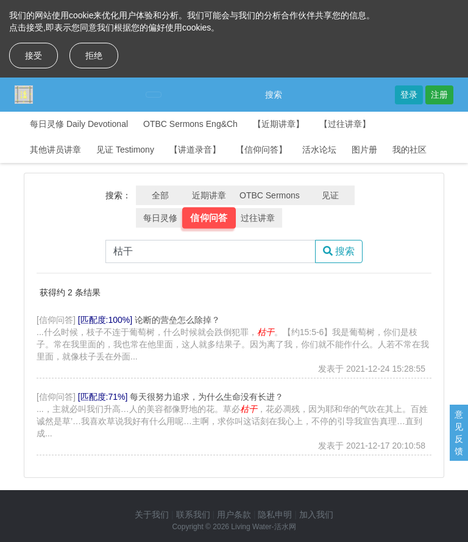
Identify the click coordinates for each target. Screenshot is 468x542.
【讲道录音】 (195, 149)
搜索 (273, 94)
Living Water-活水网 (263, 526)
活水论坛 (319, 149)
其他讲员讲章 (55, 149)
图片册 (364, 149)
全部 (160, 195)
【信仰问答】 (261, 149)
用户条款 (234, 514)
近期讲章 (209, 195)
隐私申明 (275, 514)
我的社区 (409, 149)
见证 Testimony (125, 149)
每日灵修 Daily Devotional (79, 124)
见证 (330, 195)
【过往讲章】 (344, 124)
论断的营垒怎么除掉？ (177, 320)
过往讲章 (258, 218)
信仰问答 (209, 217)
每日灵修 (160, 218)
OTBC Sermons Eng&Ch (190, 124)
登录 (408, 94)
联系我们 (193, 514)
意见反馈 (459, 433)
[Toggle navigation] (153, 95)
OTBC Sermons (269, 195)
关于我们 (152, 514)
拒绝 (93, 55)
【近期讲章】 (278, 124)
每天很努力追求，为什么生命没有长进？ (206, 397)
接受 (33, 55)
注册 (439, 94)
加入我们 (316, 514)
